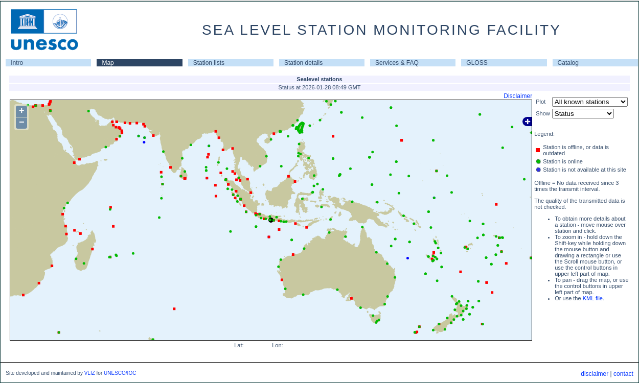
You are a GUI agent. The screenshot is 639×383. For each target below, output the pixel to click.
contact (623, 373)
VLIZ (89, 373)
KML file (593, 298)
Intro (17, 62)
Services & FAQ (397, 62)
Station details (303, 62)
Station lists (208, 62)
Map (107, 62)
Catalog (568, 62)
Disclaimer (518, 96)
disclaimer (594, 373)
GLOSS (476, 62)
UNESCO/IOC (120, 373)
